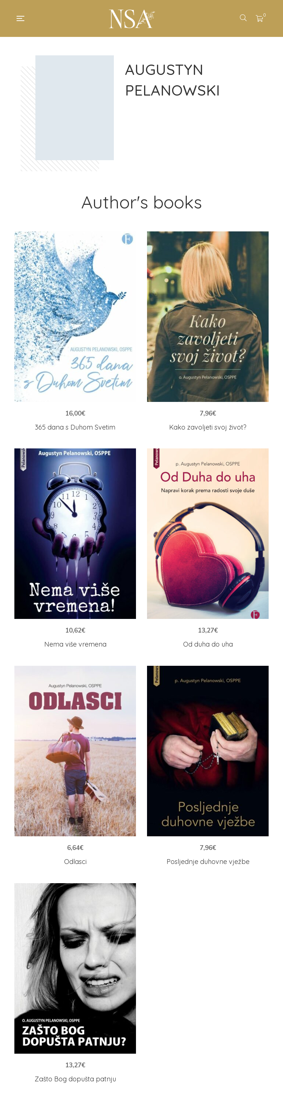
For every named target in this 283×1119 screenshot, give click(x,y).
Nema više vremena (75, 644)
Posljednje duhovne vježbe (208, 861)
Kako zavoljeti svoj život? (208, 427)
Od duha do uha (208, 644)
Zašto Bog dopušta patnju (75, 1079)
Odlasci (75, 861)
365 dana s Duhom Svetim (75, 427)
